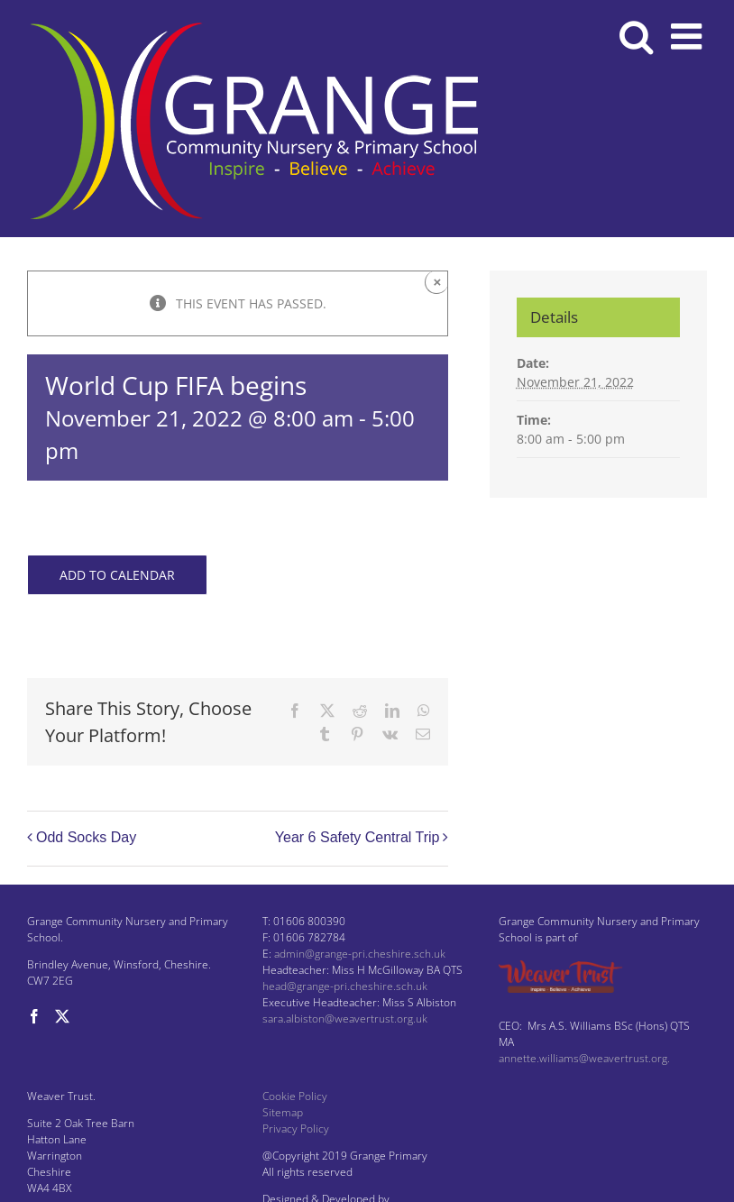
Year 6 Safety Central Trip (357, 837)
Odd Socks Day (86, 837)
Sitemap (282, 1112)
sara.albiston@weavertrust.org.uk (344, 1018)
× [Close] (438, 281)
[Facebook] (34, 1016)
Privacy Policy (295, 1128)
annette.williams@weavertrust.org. (584, 1058)
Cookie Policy (294, 1096)
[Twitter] (62, 1016)
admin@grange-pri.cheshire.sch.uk (359, 953)
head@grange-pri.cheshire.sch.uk (344, 986)
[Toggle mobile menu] (689, 36)
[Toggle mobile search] (636, 36)
